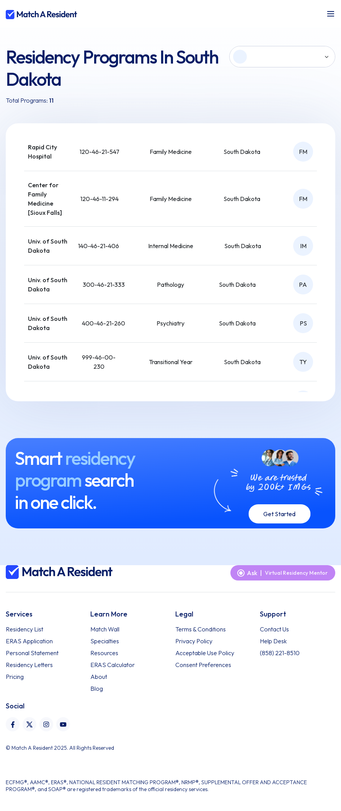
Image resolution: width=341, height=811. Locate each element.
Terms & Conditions (200, 629)
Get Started (279, 514)
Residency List (24, 629)
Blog (96, 688)
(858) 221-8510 (280, 653)
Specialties (104, 641)
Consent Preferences (203, 665)
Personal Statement (32, 653)
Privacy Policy (193, 641)
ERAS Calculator (112, 665)
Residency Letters (29, 665)
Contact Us (274, 629)
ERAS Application (29, 641)
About (98, 676)
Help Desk (273, 641)
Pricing (15, 676)
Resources (104, 653)
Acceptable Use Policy (204, 653)
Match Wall (104, 629)
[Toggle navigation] (330, 13)
